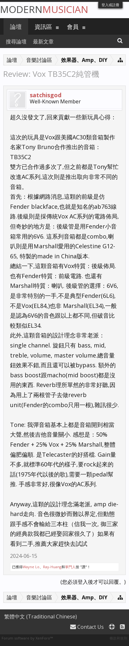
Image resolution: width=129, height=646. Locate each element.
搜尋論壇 (16, 41)
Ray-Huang (52, 566)
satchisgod (45, 95)
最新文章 (43, 41)
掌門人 (70, 566)
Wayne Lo (31, 566)
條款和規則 (118, 638)
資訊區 (43, 26)
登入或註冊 (110, 4)
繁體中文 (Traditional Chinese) (40, 616)
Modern (44, 9)
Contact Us (87, 626)
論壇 (16, 26)
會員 (73, 26)
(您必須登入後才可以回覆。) (93, 581)
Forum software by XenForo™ (27, 638)
